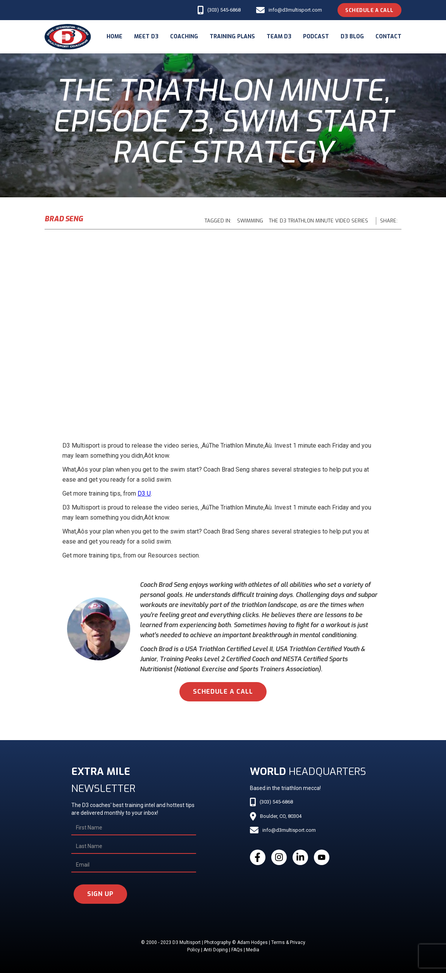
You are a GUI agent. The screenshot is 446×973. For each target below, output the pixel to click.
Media (252, 949)
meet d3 (146, 36)
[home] (68, 36)
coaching (184, 36)
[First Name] (133, 828)
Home (114, 36)
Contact (388, 36)
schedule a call (223, 691)
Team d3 (279, 36)
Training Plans (232, 36)
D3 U (144, 493)
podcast (316, 36)
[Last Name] (133, 846)
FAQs (237, 949)
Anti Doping (215, 949)
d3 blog (352, 36)
